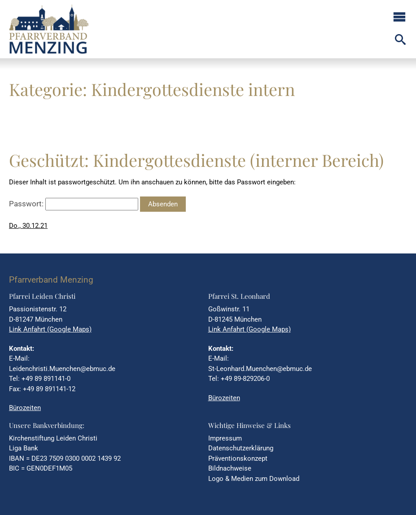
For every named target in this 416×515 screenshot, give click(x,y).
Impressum (225, 438)
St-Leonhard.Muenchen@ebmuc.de (260, 369)
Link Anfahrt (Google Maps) (50, 329)
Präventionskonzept (237, 458)
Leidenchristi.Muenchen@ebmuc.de (62, 369)
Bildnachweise (229, 468)
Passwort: (73, 203)
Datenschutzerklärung (240, 448)
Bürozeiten (25, 408)
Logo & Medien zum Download (253, 479)
